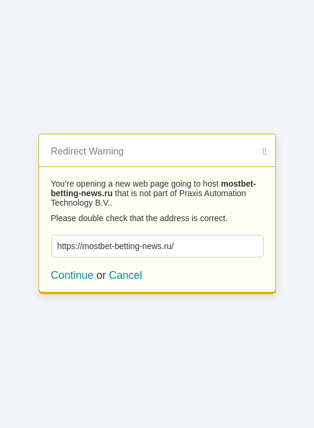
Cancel (125, 275)
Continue (72, 275)
